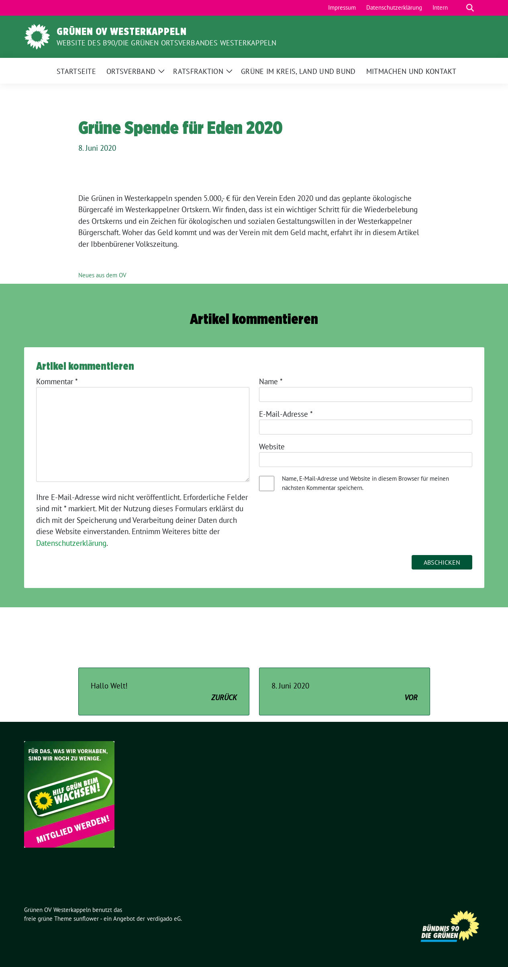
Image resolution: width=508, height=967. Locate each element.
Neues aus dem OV (102, 275)
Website (272, 446)
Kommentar (57, 381)
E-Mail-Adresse (286, 414)
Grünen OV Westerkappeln (122, 31)
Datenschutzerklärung (71, 543)
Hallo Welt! (164, 692)
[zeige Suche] (470, 8)
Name (271, 381)
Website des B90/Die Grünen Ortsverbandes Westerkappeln (167, 42)
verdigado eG (164, 918)
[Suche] (458, 8)
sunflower (86, 918)
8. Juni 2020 (344, 692)
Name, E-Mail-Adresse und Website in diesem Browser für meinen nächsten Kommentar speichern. (365, 483)
